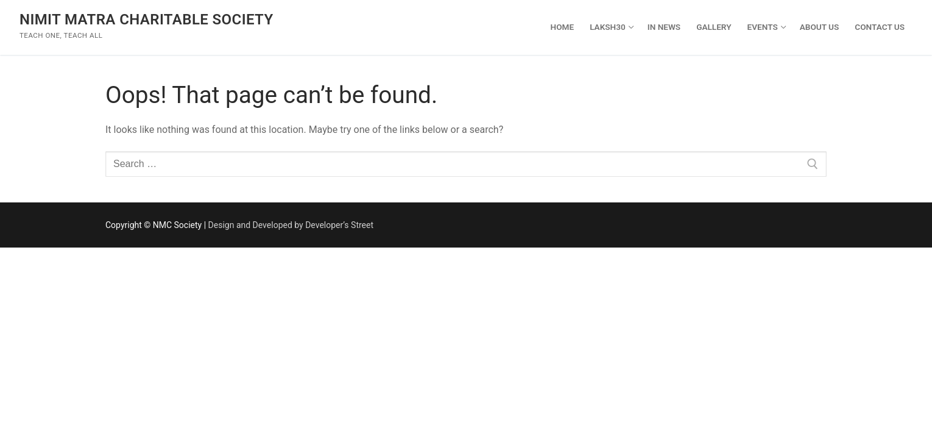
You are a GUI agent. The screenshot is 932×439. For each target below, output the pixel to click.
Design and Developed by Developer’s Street (290, 225)
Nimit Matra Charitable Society (146, 19)
